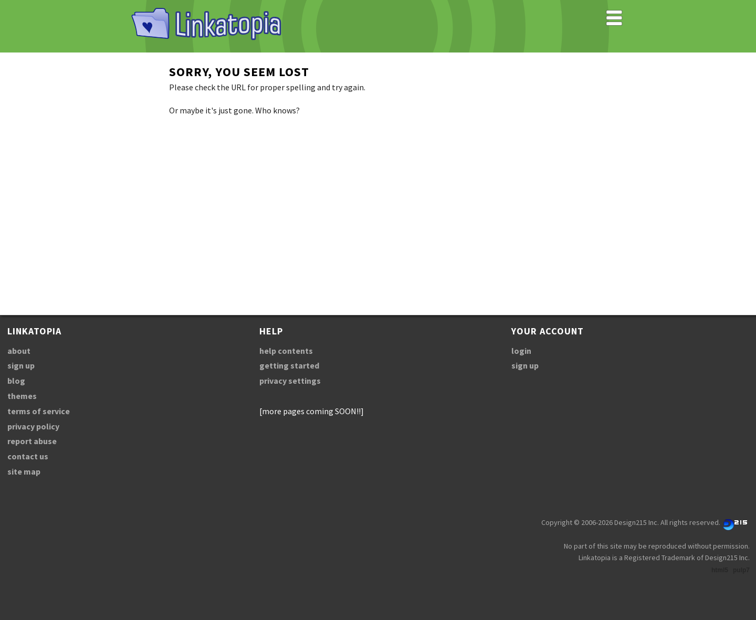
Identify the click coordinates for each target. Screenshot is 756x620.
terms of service (38, 411)
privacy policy (33, 426)
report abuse (32, 441)
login (521, 350)
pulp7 (741, 570)
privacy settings (290, 380)
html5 (719, 570)
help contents (286, 350)
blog (16, 380)
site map (23, 471)
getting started (289, 365)
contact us (27, 456)
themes (22, 396)
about (18, 350)
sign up (21, 365)
